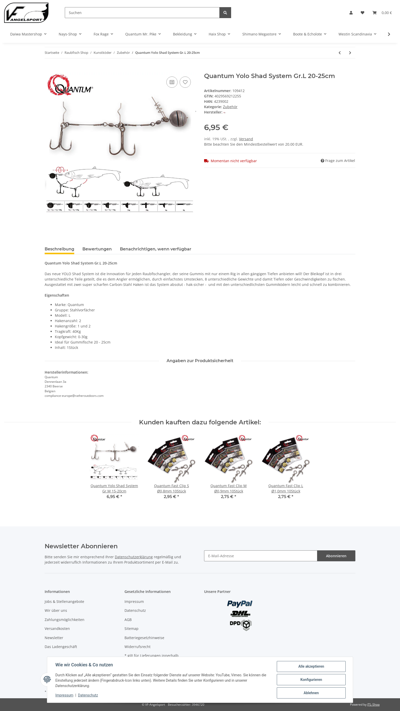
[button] (351, 12)
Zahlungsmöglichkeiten (64, 619)
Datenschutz (135, 610)
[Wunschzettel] (362, 12)
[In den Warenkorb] (49, 69)
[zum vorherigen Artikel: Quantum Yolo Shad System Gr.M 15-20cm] (339, 52)
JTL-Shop (373, 704)
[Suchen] (142, 12)
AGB (128, 619)
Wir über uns (56, 610)
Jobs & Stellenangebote (64, 601)
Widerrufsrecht (137, 646)
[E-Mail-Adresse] (260, 555)
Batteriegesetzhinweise (144, 637)
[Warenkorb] (382, 12)
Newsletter (54, 637)
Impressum (134, 601)
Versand (246, 138)
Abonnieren (336, 555)
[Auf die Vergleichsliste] (172, 82)
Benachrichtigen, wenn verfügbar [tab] (155, 249)
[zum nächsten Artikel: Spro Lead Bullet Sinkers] (350, 52)
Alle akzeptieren (311, 666)
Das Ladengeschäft (61, 646)
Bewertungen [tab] (97, 249)
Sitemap (131, 628)
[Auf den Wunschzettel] (185, 82)
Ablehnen (311, 693)
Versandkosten (57, 628)
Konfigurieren (311, 680)
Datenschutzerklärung (134, 556)
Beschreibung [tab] (59, 249)
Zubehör (230, 106)
